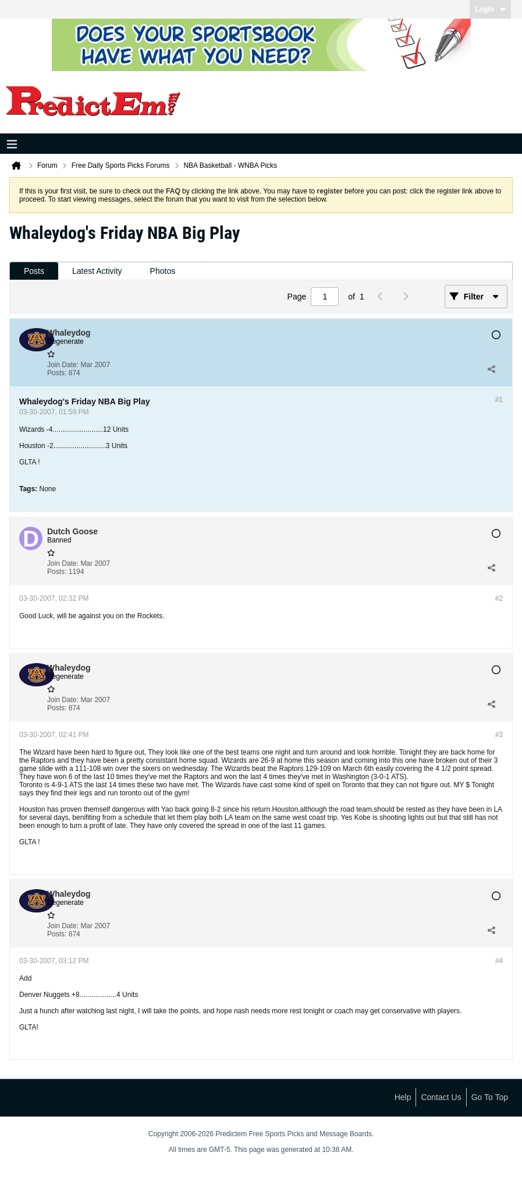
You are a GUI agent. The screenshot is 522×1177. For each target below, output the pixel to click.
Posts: (56, 373)
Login (490, 9)
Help (403, 1097)
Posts (34, 271)
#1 (499, 400)
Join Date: (63, 365)
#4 (499, 961)
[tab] (34, 271)
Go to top (489, 1097)
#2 (499, 598)
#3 (499, 735)
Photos (163, 271)
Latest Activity (97, 271)
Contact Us (441, 1097)
